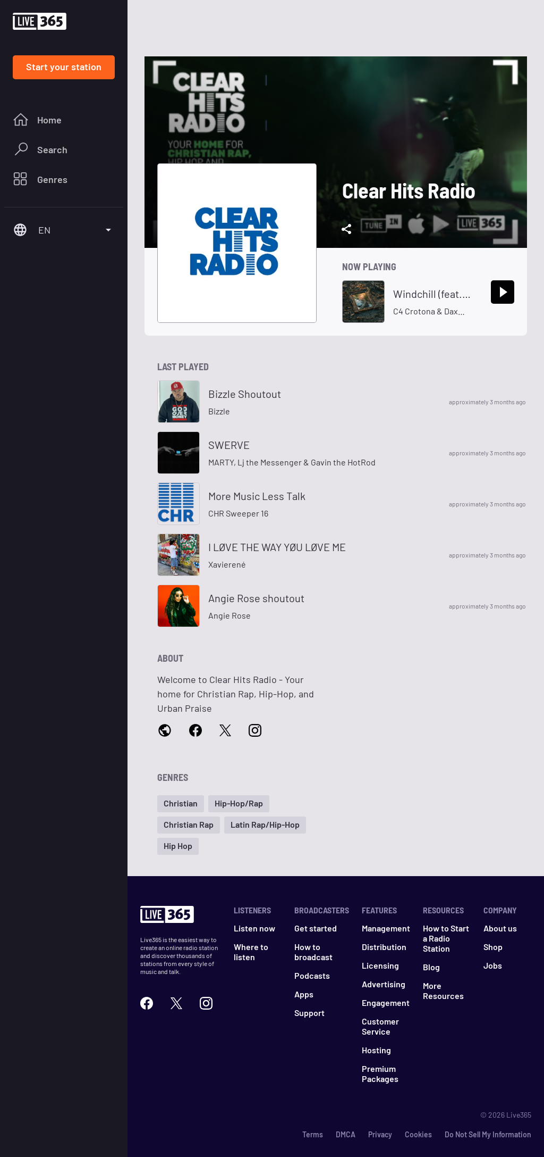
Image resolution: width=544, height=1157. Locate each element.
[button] (180, 803)
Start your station (63, 66)
